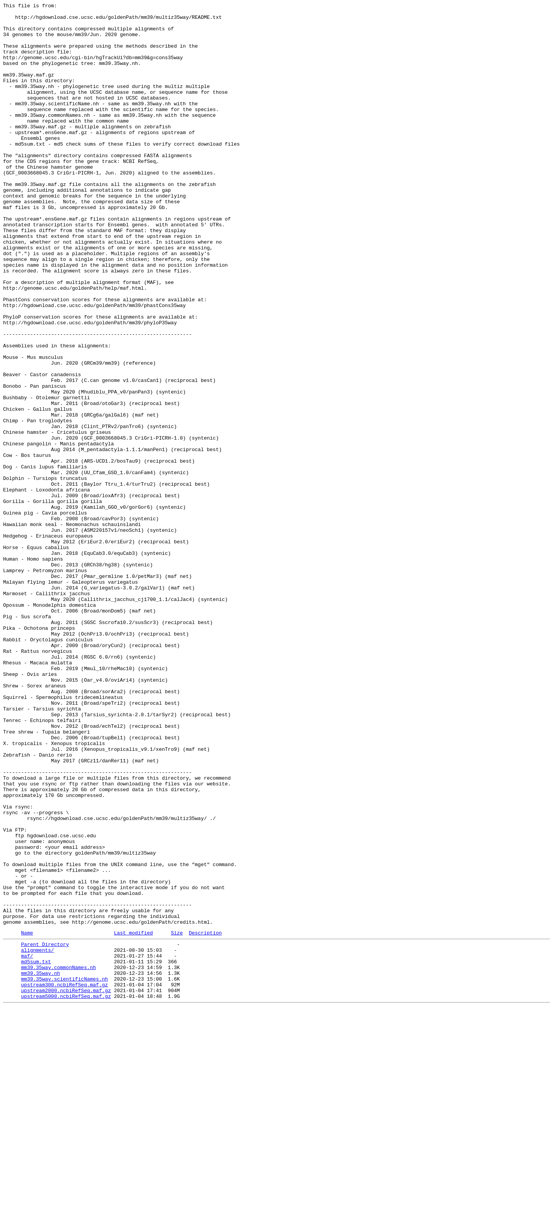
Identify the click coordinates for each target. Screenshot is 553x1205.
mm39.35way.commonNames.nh (58, 1158)
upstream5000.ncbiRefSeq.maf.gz (66, 1193)
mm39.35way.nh (40, 1165)
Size (177, 1118)
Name (27, 1118)
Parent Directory (45, 1130)
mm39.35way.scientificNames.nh (64, 1172)
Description (205, 1118)
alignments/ (37, 1137)
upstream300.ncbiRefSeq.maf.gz (64, 1179)
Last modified (133, 1118)
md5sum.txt (36, 1151)
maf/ (27, 1144)
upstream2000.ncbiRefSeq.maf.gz (66, 1186)
